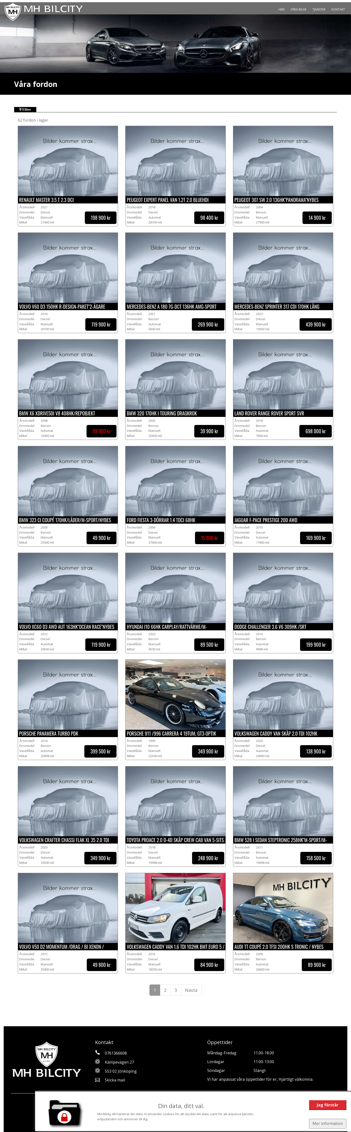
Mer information (327, 1123)
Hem (281, 9)
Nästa (191, 990)
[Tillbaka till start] (44, 11)
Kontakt (338, 9)
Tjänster (318, 9)
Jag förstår (327, 1105)
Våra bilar (298, 9)
